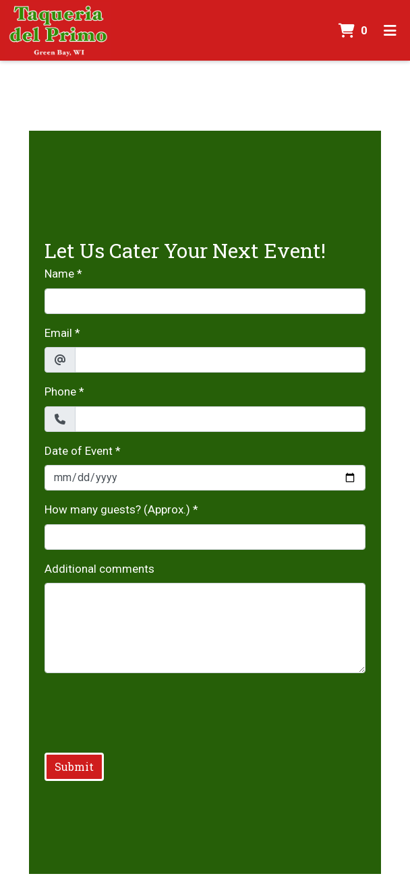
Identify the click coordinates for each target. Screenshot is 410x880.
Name (59, 273)
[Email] (220, 360)
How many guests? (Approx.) (117, 509)
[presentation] (147, 710)
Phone (60, 391)
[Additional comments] (205, 628)
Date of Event (79, 451)
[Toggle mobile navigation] (390, 30)
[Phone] (220, 419)
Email (58, 333)
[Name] (205, 301)
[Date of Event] (205, 478)
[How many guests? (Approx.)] (205, 537)
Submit (74, 766)
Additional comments (99, 568)
